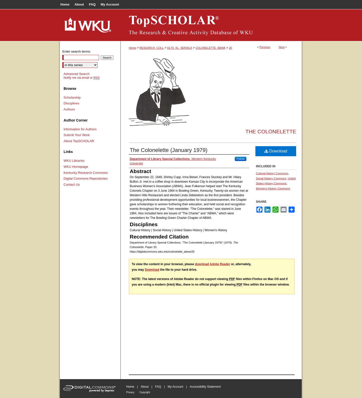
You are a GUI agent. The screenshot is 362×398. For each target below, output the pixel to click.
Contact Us (72, 184)
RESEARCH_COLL (152, 47)
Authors (69, 109)
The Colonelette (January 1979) (168, 150)
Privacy (130, 392)
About (145, 386)
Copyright (144, 392)
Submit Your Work (77, 135)
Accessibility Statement (205, 386)
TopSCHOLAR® (211, 25)
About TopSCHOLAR (79, 141)
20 (230, 47)
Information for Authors (80, 129)
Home (132, 47)
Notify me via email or (82, 77)
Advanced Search (76, 74)
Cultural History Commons (272, 173)
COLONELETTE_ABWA (210, 47)
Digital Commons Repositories (86, 178)
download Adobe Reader (212, 264)
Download (275, 151)
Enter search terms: (76, 51)
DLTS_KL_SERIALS (179, 47)
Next (282, 47)
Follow (241, 158)
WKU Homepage (76, 167)
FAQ (158, 386)
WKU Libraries (74, 161)
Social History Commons (271, 178)
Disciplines (71, 103)
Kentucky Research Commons (86, 173)
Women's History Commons (273, 188)
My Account (175, 386)
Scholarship (72, 97)
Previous (264, 47)
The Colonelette (270, 131)
